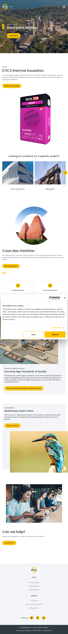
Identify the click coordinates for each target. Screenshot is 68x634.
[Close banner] (65, 298)
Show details (56, 328)
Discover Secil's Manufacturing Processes (24, 388)
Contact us (9, 543)
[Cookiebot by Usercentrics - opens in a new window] (50, 298)
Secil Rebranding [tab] (3, 33)
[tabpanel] (34, 78)
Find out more (12, 426)
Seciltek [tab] (3, 31)
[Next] (65, 173)
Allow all (55, 334)
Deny (34, 334)
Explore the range (12, 86)
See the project (11, 266)
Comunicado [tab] (3, 29)
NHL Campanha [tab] (3, 24)
